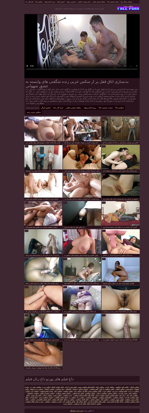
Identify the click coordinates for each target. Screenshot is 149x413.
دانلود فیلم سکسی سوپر (79, 387)
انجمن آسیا (53, 2)
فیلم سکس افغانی (53, 397)
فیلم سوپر (121, 389)
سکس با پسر (92, 395)
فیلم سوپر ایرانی (63, 387)
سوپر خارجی (115, 393)
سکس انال (97, 399)
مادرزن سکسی (48, 402)
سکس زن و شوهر (28, 389)
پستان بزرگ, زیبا (118, 2)
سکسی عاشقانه (25, 393)
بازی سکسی (60, 395)
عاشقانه (61, 389)
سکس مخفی (105, 393)
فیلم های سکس (49, 399)
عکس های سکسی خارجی (89, 402)
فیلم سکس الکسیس (36, 399)
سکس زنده (120, 6)
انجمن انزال (38, 108)
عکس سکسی (60, 391)
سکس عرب (39, 387)
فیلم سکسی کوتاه (104, 395)
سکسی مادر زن (28, 387)
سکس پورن (99, 391)
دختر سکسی (52, 389)
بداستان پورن (60, 404)
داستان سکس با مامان (73, 389)
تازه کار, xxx (22, 2)
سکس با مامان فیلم (86, 404)
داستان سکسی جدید (38, 397)
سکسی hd (31, 2)
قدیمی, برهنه (63, 2)
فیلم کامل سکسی (74, 399)
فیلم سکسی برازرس (112, 391)
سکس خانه (92, 387)
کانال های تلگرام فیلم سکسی (76, 395)
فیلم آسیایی (26, 397)
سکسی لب (27, 391)
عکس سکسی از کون (99, 389)
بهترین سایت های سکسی (27, 402)
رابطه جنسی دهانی (91, 2)
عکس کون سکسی (114, 387)
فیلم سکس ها (74, 402)
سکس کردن (102, 387)
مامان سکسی (82, 393)
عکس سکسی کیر (61, 402)
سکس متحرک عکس (39, 393)
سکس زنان (70, 391)
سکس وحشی (87, 399)
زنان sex (115, 395)
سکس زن (64, 397)
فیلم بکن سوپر (28, 395)
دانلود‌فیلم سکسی (97, 397)
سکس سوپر (49, 395)
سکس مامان (127, 387)
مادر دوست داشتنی (76, 2)
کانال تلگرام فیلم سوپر (107, 402)
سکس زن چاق (61, 399)
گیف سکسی (86, 389)
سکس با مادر (40, 395)
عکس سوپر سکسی (109, 399)
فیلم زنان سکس (70, 393)
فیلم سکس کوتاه (50, 387)
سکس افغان (112, 389)
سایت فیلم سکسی (39, 391)
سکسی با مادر (93, 393)
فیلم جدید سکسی (72, 404)
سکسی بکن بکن (125, 395)
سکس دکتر (50, 391)
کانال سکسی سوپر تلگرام (84, 391)
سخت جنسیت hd (105, 2)
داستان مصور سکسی (56, 393)
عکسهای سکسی (84, 397)
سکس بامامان (41, 389)
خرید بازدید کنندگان (69, 411)
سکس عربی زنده (26, 112)
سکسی (25, 399)
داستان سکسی (110, 397)
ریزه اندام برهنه (42, 2)
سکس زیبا (73, 397)
